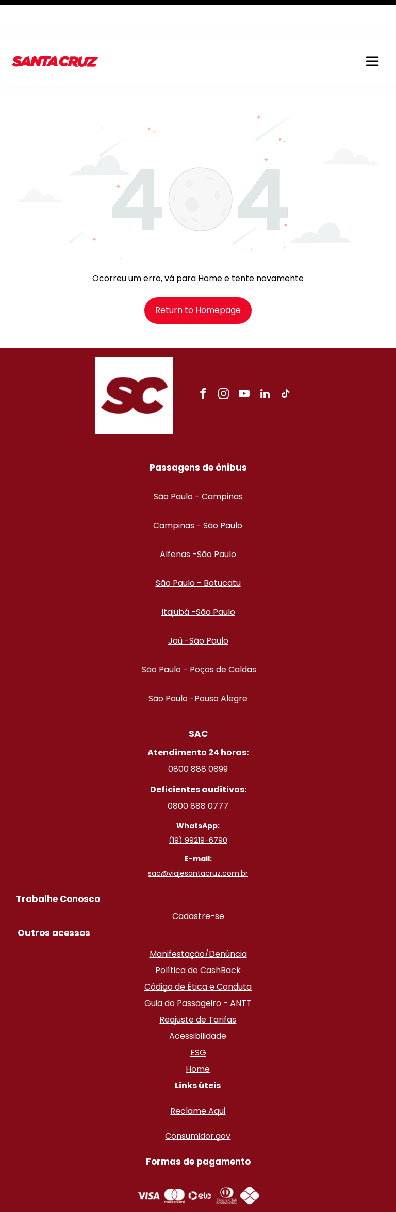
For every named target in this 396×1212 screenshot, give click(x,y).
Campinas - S (180, 490)
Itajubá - (178, 577)
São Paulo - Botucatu (198, 548)
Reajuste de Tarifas (197, 985)
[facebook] (203, 360)
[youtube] (244, 360)
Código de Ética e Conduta (198, 952)
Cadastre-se (198, 881)
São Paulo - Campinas (198, 462)
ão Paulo (225, 490)
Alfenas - (178, 519)
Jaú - (178, 606)
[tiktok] (285, 360)
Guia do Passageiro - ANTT (198, 968)
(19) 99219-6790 (198, 805)
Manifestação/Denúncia (198, 919)
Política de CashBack (198, 935)
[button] (372, 26)
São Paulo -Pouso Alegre (198, 663)
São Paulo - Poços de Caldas (199, 634)
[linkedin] (265, 360)
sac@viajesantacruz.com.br (198, 838)
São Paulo (216, 519)
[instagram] (224, 360)
